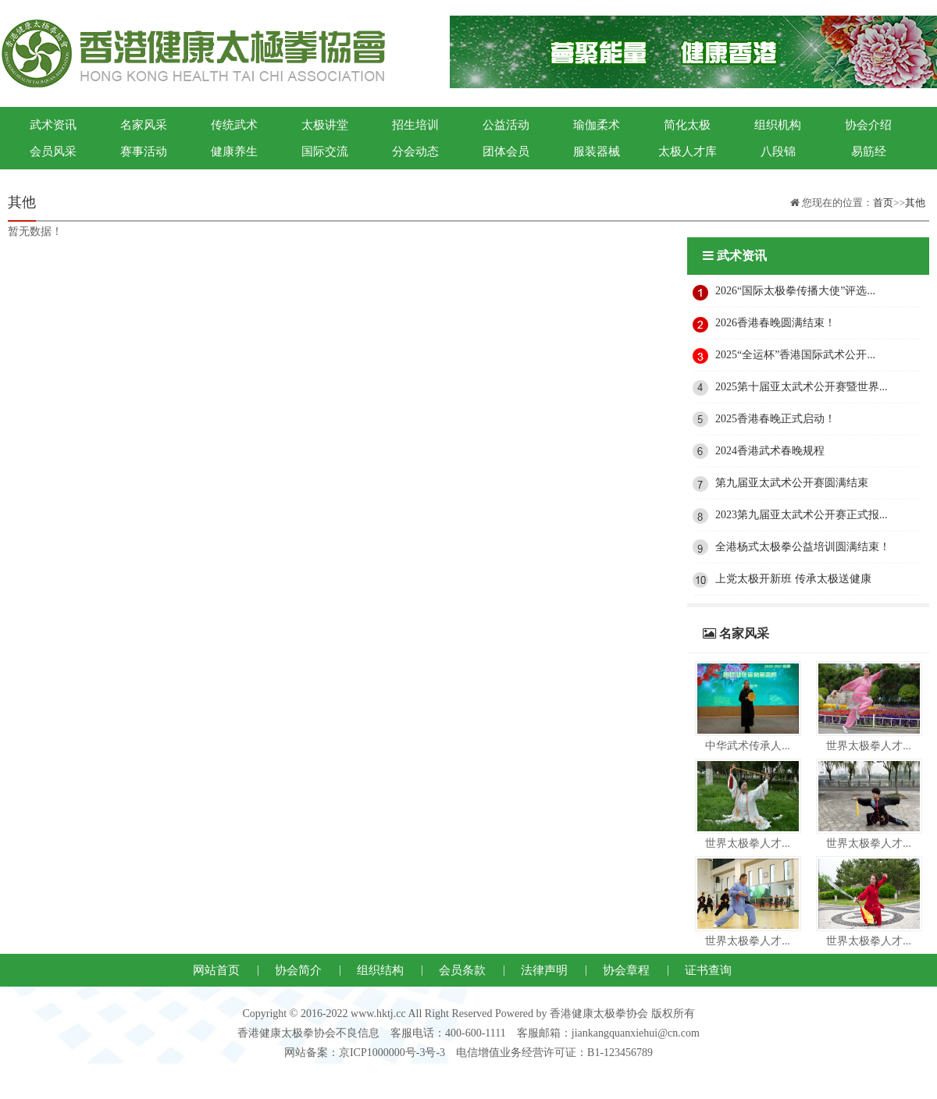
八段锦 (778, 151)
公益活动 (506, 125)
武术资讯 (53, 125)
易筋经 (868, 151)
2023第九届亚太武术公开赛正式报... (801, 515)
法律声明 (544, 970)
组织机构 (777, 125)
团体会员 (506, 151)
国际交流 (324, 151)
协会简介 (298, 970)
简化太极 (687, 125)
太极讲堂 (324, 125)
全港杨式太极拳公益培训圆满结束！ (802, 547)
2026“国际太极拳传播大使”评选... (795, 291)
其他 (915, 202)
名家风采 (143, 125)
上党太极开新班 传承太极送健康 (793, 579)
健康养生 (234, 151)
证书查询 (708, 970)
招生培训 (415, 125)
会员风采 (53, 151)
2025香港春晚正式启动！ (775, 419)
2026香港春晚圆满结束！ (775, 323)
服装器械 (596, 151)
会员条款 (462, 970)
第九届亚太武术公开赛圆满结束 (791, 483)
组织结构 (380, 970)
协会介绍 (868, 125)
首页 (883, 202)
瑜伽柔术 (596, 125)
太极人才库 (687, 151)
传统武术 (234, 125)
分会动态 (415, 151)
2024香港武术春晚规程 (770, 451)
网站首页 (216, 970)
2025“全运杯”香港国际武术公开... (795, 355)
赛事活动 (143, 151)
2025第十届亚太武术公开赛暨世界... (801, 387)
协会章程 (626, 970)
